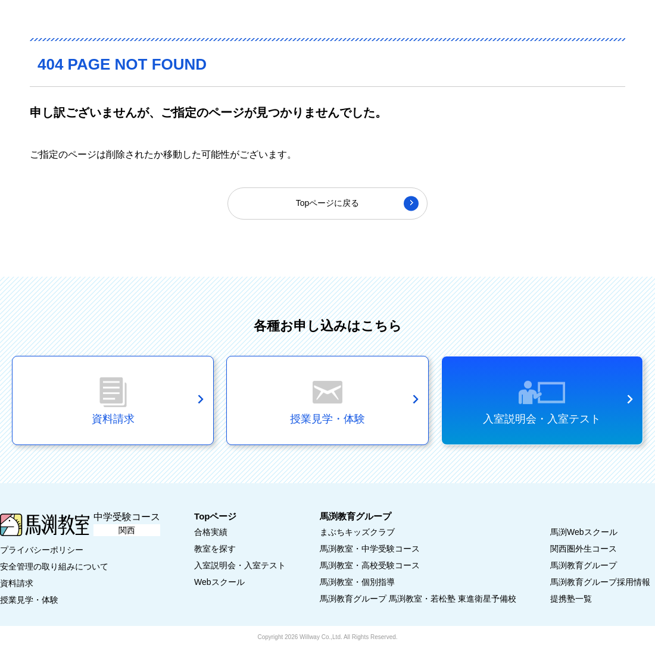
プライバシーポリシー (41, 550)
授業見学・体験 (29, 600)
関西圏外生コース (583, 548)
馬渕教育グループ (583, 565)
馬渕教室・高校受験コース (370, 565)
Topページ (215, 516)
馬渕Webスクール (583, 532)
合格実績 (210, 532)
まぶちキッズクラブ (357, 532)
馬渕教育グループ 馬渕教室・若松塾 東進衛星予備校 (418, 598)
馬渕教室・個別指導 (357, 582)
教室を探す (215, 548)
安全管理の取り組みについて (54, 566)
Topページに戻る (328, 203)
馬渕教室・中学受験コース (370, 548)
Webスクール (219, 582)
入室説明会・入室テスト (542, 419)
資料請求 (16, 583)
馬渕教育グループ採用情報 (600, 582)
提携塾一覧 (571, 598)
